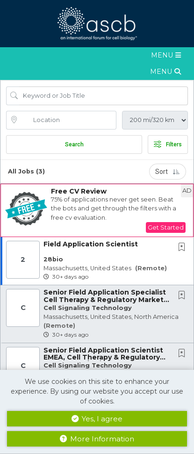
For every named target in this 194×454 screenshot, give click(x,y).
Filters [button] (168, 144)
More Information (97, 438)
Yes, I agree (97, 418)
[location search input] (67, 120)
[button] (97, 55)
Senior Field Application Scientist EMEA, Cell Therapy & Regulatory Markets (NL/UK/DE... (103, 357)
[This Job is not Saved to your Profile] (184, 248)
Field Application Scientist (90, 244)
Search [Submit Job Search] (74, 144)
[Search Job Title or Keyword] (103, 95)
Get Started (166, 227)
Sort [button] (167, 171)
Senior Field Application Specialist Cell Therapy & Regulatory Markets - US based (105, 299)
